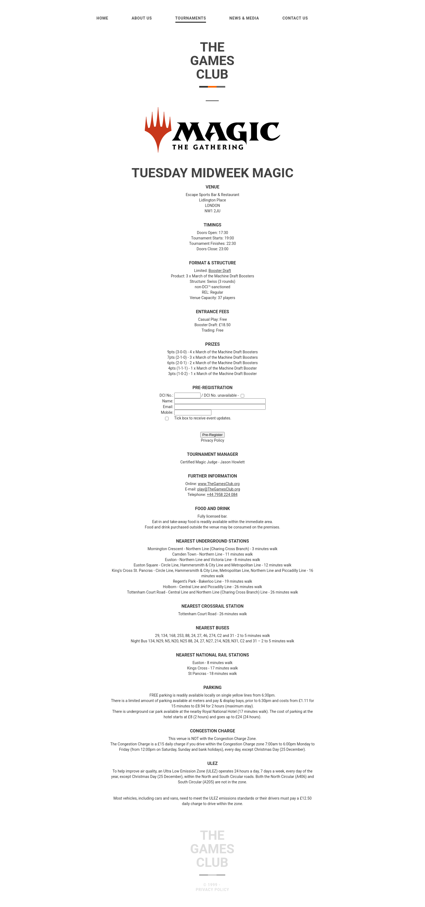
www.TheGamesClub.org (219, 484)
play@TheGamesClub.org (218, 489)
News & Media (244, 18)
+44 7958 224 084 (222, 494)
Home (102, 18)
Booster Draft (219, 270)
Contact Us (295, 18)
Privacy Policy (212, 440)
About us (142, 18)
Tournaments (190, 18)
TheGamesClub (212, 60)
